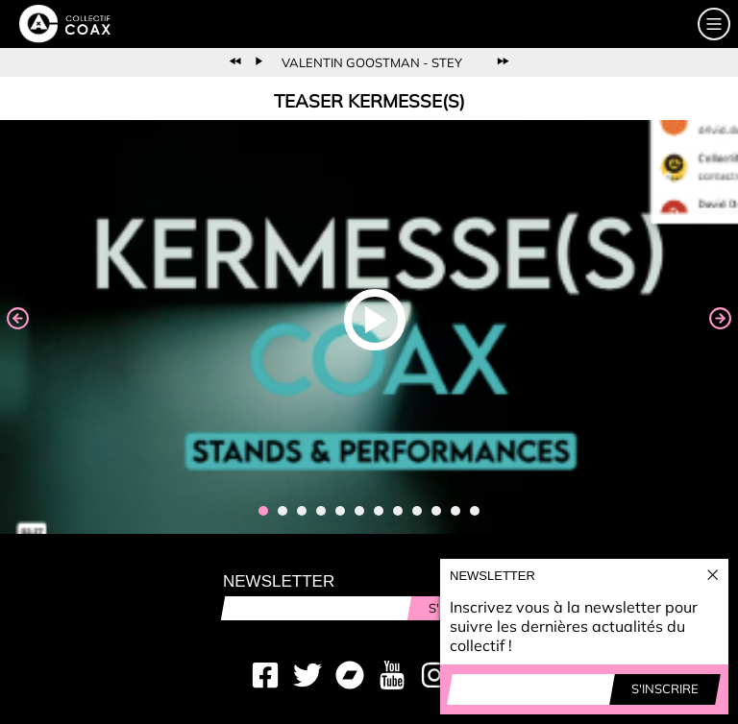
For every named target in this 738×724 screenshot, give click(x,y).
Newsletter (278, 581)
